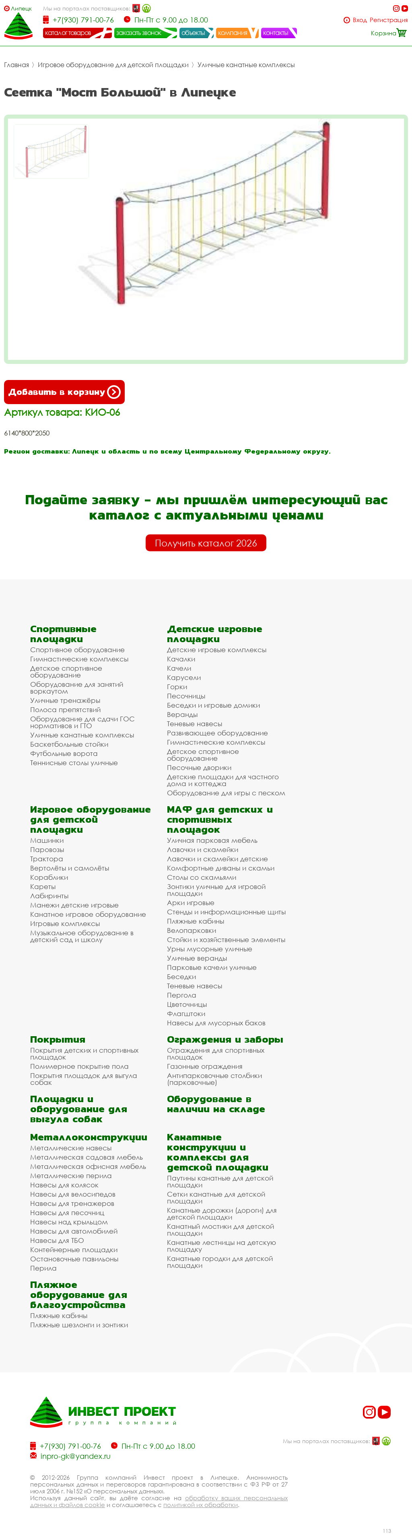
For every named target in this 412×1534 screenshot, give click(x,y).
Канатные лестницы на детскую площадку (221, 1246)
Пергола (181, 995)
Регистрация (389, 19)
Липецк (21, 8)
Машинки (47, 840)
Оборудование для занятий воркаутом (76, 687)
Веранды (182, 714)
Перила (43, 1268)
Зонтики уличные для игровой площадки (216, 890)
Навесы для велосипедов (72, 1194)
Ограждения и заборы (225, 1039)
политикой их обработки (200, 1504)
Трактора (46, 858)
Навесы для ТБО (57, 1240)
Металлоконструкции (88, 1137)
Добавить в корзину (64, 392)
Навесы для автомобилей (73, 1231)
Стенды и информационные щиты (226, 911)
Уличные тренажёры (65, 700)
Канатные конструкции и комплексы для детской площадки (217, 1152)
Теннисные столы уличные (74, 762)
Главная (16, 65)
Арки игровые (190, 902)
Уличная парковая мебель (212, 840)
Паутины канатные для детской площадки (220, 1181)
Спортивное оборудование (77, 649)
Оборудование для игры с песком (226, 792)
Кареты (43, 886)
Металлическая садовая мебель (86, 1157)
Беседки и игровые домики (213, 705)
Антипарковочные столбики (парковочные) (214, 1079)
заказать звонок (138, 33)
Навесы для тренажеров (72, 1203)
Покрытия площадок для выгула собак (83, 1079)
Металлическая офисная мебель (88, 1166)
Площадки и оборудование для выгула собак (78, 1109)
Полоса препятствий (65, 709)
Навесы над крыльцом (69, 1221)
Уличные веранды (197, 958)
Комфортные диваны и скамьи (220, 868)
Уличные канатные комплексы (246, 65)
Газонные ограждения (205, 1066)
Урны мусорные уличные (209, 948)
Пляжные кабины (195, 921)
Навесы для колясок (64, 1184)
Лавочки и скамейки (202, 849)
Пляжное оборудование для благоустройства (78, 1294)
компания (232, 33)
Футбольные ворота (64, 753)
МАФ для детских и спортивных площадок (220, 819)
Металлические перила (71, 1175)
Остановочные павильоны (74, 1258)
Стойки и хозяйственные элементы (226, 939)
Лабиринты (49, 895)
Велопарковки (191, 930)
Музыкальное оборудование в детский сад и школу (82, 936)
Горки (177, 686)
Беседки (181, 976)
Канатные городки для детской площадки (220, 1262)
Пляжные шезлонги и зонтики (79, 1324)
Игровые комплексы (65, 923)
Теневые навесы (194, 723)
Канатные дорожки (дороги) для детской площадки (222, 1213)
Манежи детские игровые (74, 905)
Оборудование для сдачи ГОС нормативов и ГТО (82, 722)
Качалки (181, 658)
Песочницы (186, 695)
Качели (179, 668)
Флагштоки (186, 1013)
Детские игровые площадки (214, 634)
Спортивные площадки (63, 634)
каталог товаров (68, 33)
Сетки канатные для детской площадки (216, 1197)
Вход (360, 19)
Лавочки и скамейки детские (217, 858)
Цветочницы (187, 1004)
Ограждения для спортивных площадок (215, 1053)
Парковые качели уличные (212, 967)
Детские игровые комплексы (216, 649)
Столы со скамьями (201, 877)
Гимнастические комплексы (79, 658)
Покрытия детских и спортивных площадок (84, 1053)
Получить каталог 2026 (206, 542)
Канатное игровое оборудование (88, 914)
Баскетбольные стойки (69, 744)
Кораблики (49, 877)
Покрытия (57, 1039)
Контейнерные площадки (73, 1249)
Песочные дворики (199, 767)
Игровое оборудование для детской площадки (113, 65)
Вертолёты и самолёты (69, 868)
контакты (275, 33)
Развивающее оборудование (217, 732)
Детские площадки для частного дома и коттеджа (223, 780)
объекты (193, 33)
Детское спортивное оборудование (66, 671)
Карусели (184, 677)
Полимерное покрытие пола (79, 1066)
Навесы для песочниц (67, 1212)
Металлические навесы (70, 1147)
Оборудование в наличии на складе (216, 1104)
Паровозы (47, 849)
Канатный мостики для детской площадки (220, 1229)
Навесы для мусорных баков (216, 1022)
